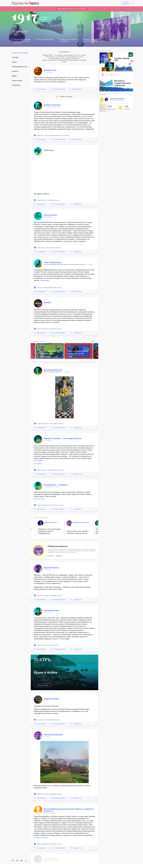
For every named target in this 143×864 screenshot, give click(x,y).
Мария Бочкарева (50, 522)
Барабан (47, 302)
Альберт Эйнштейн (52, 105)
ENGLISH (125, 3)
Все (93, 341)
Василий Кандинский (53, 370)
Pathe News (49, 150)
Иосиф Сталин (50, 70)
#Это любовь (38, 463)
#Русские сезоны (39, 498)
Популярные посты (19, 66)
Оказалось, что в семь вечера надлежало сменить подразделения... (49, 531)
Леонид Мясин (50, 485)
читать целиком (42, 685)
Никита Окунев (50, 215)
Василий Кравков (51, 568)
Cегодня (15, 57)
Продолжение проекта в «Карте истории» (71, 9)
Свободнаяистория (44, 18)
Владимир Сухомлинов (116, 100)
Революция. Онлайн (20, 53)
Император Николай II (81, 522)
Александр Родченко (72, 438)
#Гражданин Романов (41, 837)
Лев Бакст (63, 485)
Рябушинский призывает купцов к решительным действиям (22, 41)
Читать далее (44, 280)
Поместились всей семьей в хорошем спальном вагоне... (77, 532)
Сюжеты (15, 71)
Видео (14, 76)
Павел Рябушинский (52, 262)
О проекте (16, 85)
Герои (14, 62)
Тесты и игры (17, 80)
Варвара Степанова (52, 438)
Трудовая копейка (51, 699)
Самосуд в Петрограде (45, 39)
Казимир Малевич (51, 610)
